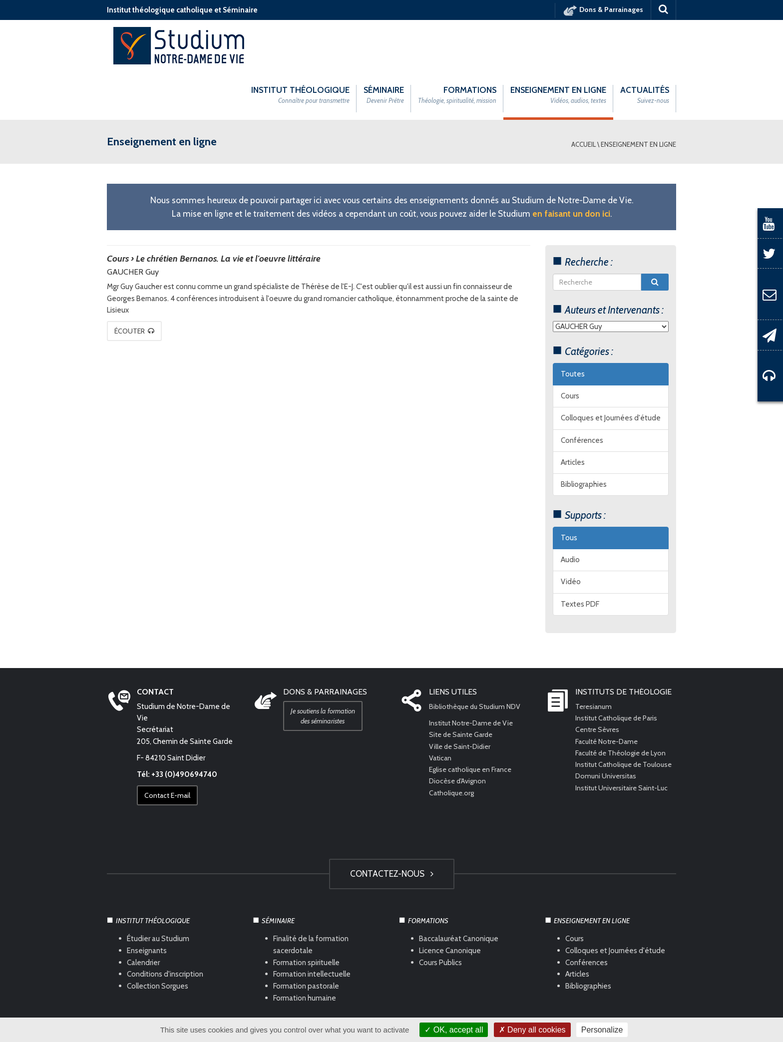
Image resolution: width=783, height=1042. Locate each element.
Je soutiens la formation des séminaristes (326, 666)
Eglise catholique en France (473, 719)
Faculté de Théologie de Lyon (623, 702)
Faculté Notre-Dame (609, 691)
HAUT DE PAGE (391, 986)
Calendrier (143, 912)
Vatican (441, 707)
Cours (570, 346)
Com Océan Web (402, 1012)
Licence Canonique (450, 900)
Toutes (573, 324)
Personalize (602, 1030)
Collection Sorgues (157, 936)
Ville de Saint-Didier (462, 696)
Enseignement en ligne (638, 94)
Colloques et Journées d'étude (611, 368)
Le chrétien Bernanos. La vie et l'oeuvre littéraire (228, 208)
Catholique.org (453, 742)
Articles (573, 412)
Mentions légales (299, 1012)
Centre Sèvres (598, 680)
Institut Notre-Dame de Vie (474, 673)
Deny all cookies (532, 1030)
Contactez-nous (391, 824)
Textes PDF (580, 554)
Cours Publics (440, 912)
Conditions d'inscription (165, 924)
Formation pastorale (306, 936)
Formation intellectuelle (312, 924)
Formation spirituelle (306, 912)
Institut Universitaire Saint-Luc (624, 749)
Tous (569, 487)
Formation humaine (304, 948)
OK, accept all (453, 1030)
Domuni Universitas (607, 737)
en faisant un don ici (571, 163)
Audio (570, 510)
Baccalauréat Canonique (458, 888)
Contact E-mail (171, 745)
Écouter (138, 281)
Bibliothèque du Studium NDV (478, 656)
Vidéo (571, 532)
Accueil (583, 94)
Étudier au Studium (158, 888)
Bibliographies (584, 434)
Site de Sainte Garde (463, 685)
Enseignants (147, 900)
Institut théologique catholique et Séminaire (182, 9)
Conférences (582, 390)
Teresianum (594, 656)
